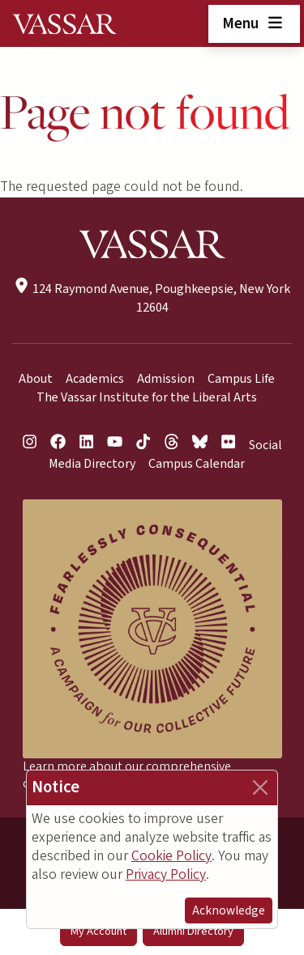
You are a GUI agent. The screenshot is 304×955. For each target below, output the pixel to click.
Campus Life (241, 379)
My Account (98, 931)
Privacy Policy (166, 874)
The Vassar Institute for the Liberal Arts (146, 397)
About (36, 379)
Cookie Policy (171, 856)
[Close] (260, 787)
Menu (254, 23)
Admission (166, 379)
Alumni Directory (193, 931)
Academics (95, 379)
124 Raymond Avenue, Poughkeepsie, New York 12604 (151, 298)
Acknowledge (228, 910)
